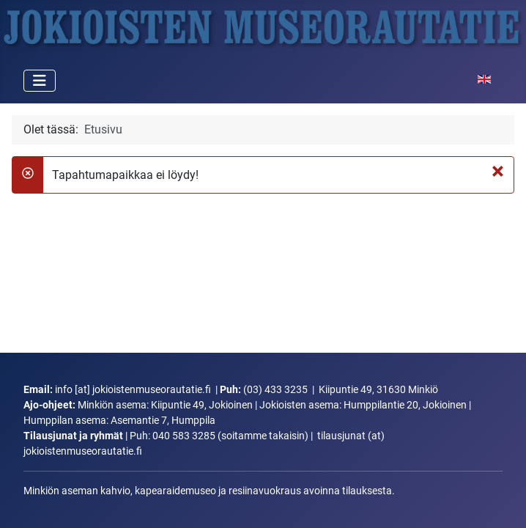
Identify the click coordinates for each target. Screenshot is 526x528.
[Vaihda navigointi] (39, 81)
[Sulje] (498, 171)
